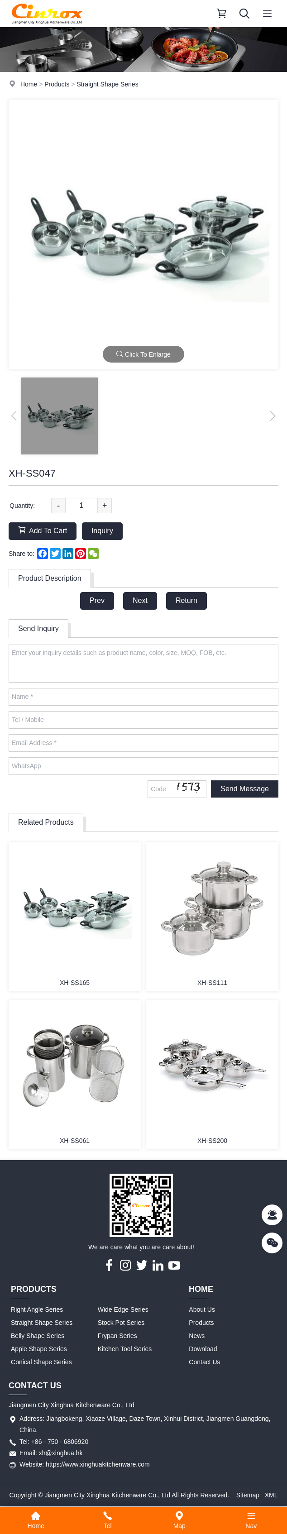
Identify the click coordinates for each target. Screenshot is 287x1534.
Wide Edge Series (123, 1309)
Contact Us (204, 1362)
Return (186, 600)
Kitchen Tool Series (125, 1348)
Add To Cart (42, 530)
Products (56, 84)
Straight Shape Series (107, 84)
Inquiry (102, 531)
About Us (202, 1309)
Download (203, 1348)
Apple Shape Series (39, 1348)
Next (140, 600)
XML (271, 1495)
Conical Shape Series (41, 1362)
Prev (97, 600)
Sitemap (247, 1495)
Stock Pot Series (121, 1322)
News (197, 1335)
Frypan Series (117, 1335)
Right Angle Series (37, 1309)
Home (28, 84)
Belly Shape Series (37, 1335)
